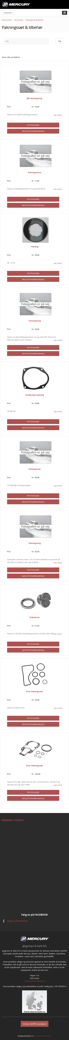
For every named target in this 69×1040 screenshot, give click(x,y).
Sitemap (36, 1036)
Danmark (8, 13)
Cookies (48, 1036)
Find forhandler (33, 125)
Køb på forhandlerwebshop (33, 131)
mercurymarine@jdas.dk (34, 981)
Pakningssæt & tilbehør (34, 20)
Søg (59, 41)
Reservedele (7, 20)
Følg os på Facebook (17, 920)
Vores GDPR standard (34, 1023)
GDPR (43, 1036)
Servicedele (18, 20)
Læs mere (58, 115)
